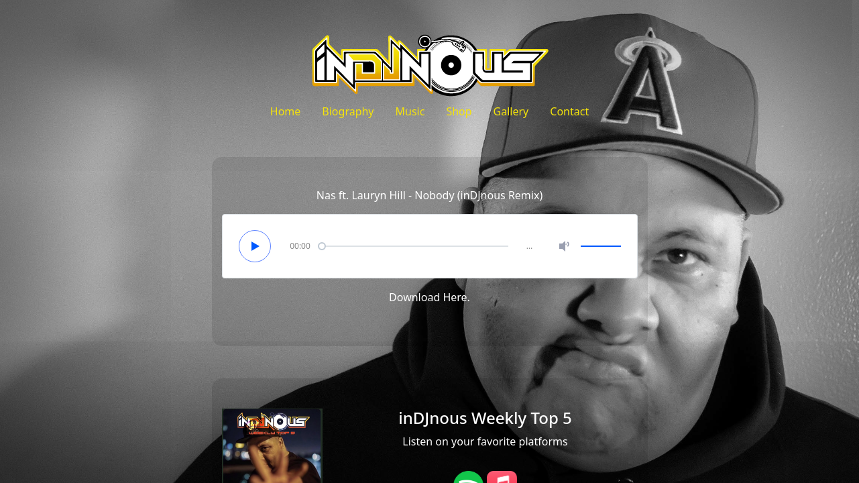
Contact (569, 111)
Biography (348, 111)
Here (455, 297)
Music (410, 111)
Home (285, 111)
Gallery (511, 111)
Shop (458, 111)
